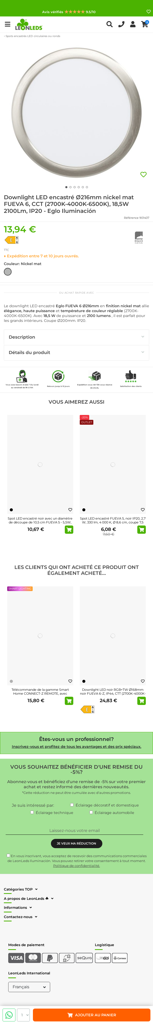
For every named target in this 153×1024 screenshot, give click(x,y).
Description (76, 337)
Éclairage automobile (114, 812)
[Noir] (11, 509)
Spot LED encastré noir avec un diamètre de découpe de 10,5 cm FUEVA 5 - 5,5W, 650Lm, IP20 (40, 522)
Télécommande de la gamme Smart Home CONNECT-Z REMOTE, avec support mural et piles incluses (40, 693)
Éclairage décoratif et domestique (107, 805)
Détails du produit (76, 352)
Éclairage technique (54, 812)
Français (30, 986)
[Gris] (11, 681)
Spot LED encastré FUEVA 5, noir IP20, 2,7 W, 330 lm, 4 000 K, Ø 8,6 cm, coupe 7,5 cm (113, 522)
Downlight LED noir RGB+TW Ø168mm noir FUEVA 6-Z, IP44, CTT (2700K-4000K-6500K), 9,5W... (113, 693)
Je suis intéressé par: (33, 805)
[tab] (76, 337)
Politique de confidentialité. (76, 866)
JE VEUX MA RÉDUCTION (76, 843)
